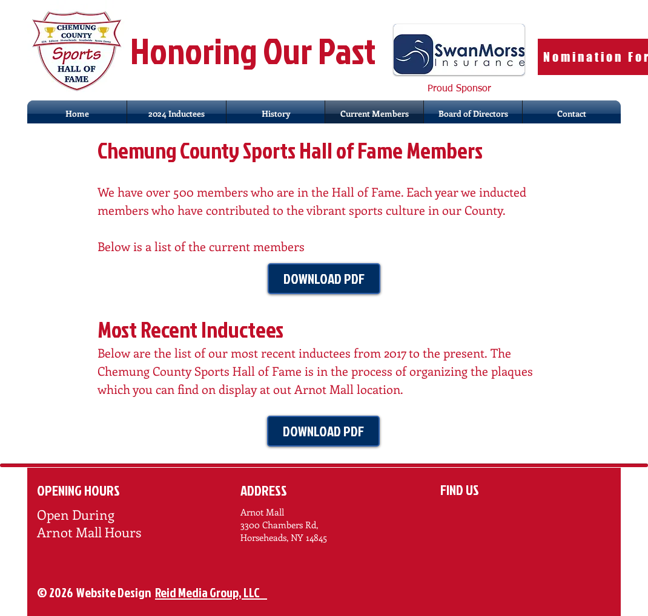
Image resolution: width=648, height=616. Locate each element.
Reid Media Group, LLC (211, 592)
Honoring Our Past (256, 50)
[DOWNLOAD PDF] (324, 278)
